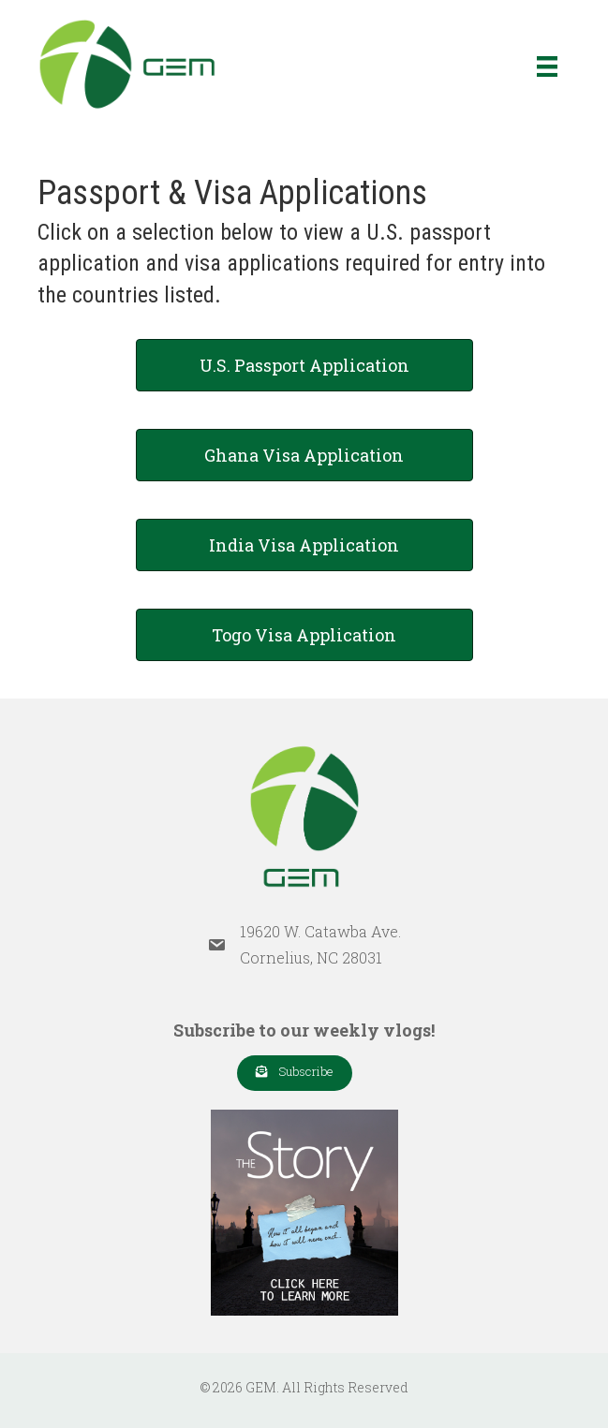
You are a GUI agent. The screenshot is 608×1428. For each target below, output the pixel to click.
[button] (294, 1073)
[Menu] (547, 66)
